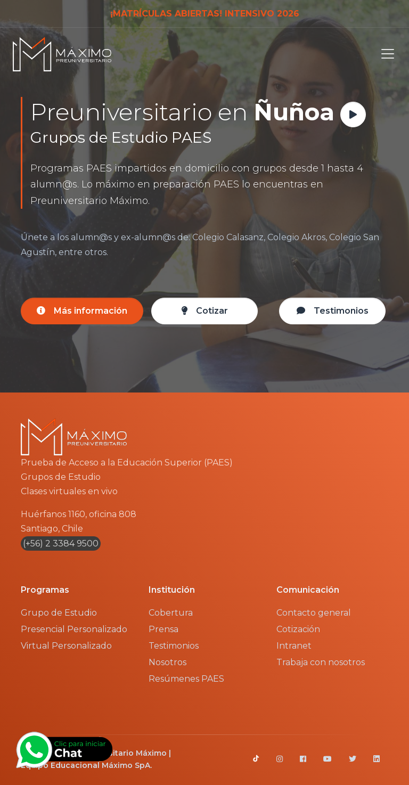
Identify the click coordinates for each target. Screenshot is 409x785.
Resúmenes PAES (186, 679)
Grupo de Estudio (59, 613)
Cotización (298, 629)
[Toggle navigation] (384, 53)
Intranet (294, 646)
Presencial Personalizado (74, 629)
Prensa (163, 629)
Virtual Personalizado (66, 646)
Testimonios (174, 646)
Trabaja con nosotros (320, 662)
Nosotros (167, 662)
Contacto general (313, 613)
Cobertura (171, 613)
